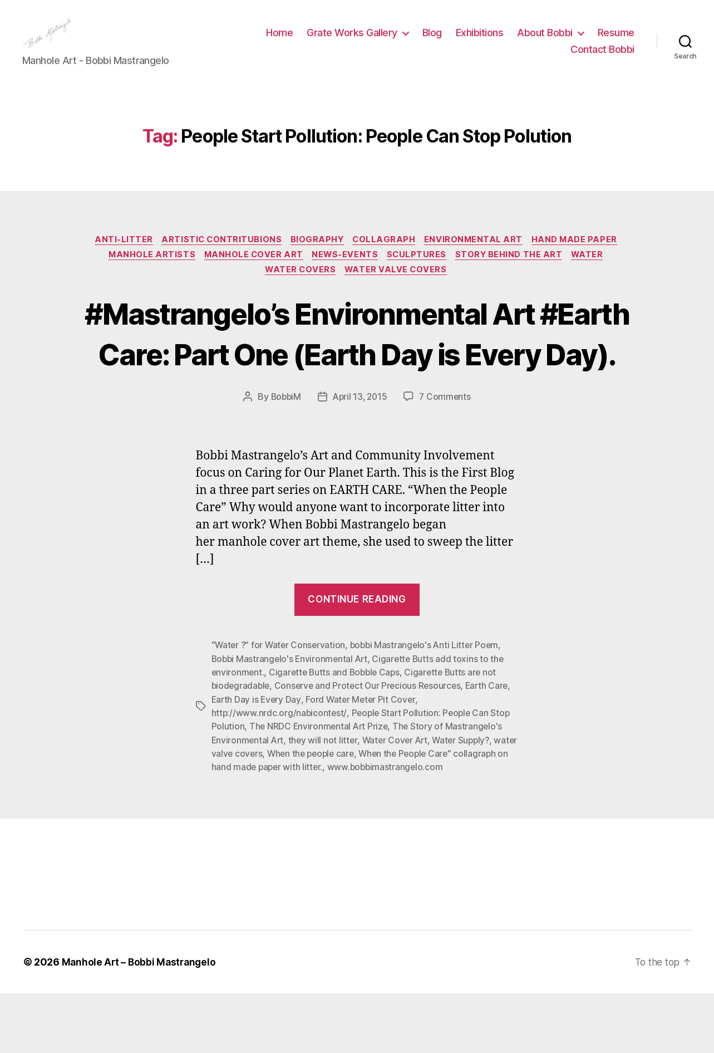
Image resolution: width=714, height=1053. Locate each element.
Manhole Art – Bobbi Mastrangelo (141, 1021)
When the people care (339, 813)
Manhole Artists (145, 274)
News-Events (345, 274)
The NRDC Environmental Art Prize (320, 786)
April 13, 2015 (360, 458)
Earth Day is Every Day (257, 760)
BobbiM (284, 458)
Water (596, 274)
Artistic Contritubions (218, 257)
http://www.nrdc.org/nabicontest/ (279, 773)
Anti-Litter (117, 257)
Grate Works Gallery (352, 41)
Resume (616, 41)
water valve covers (250, 813)
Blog (432, 41)
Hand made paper (583, 257)
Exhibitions (480, 41)
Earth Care (493, 746)
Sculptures (420, 274)
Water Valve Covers (398, 291)
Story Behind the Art (515, 274)
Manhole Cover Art (250, 274)
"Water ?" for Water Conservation (279, 706)
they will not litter (325, 800)
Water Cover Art (398, 800)
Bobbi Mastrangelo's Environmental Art (291, 720)
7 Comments (447, 458)
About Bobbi (545, 41)
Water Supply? (467, 800)
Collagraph (386, 257)
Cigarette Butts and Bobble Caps (337, 733)
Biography (317, 257)
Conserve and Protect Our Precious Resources (371, 746)
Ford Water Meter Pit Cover (363, 760)
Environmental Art (479, 257)
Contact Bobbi (602, 57)
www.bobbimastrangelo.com (446, 826)
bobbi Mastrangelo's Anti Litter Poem (429, 706)
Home (279, 41)
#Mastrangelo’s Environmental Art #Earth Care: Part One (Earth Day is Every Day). (357, 374)
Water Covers (300, 291)
